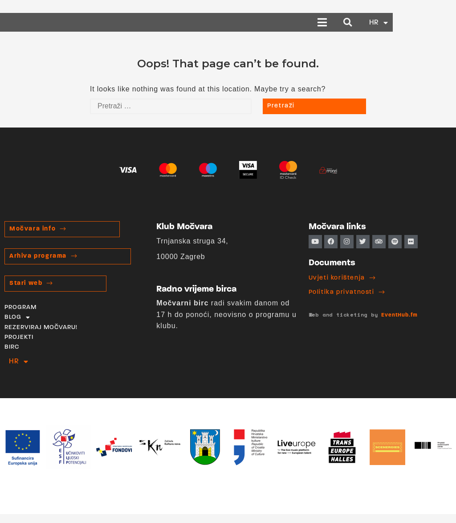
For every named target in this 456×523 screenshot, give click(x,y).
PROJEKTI (18, 337)
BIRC (11, 347)
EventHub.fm (399, 315)
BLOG (17, 317)
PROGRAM (20, 307)
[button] (386, 22)
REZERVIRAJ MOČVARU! (40, 327)
